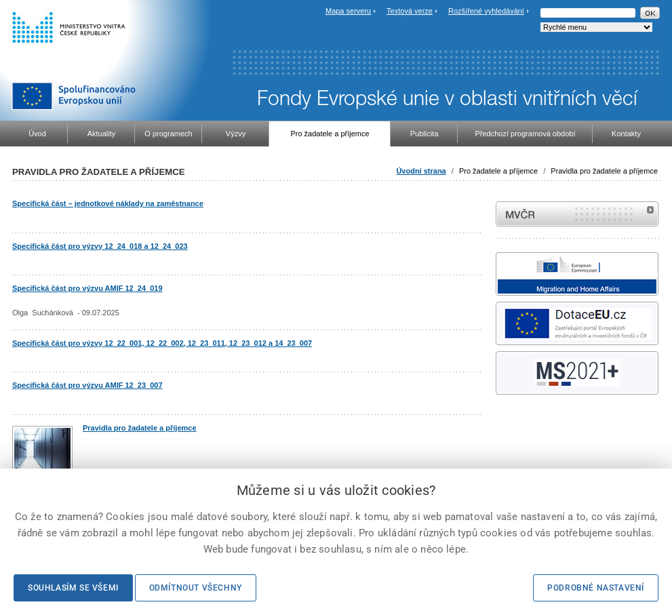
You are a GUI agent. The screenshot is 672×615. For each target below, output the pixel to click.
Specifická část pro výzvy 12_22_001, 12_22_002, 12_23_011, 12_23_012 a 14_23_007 (162, 343)
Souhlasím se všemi (73, 588)
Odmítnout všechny (195, 588)
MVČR (577, 213)
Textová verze (410, 11)
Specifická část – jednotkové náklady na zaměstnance (107, 203)
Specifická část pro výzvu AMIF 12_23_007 (87, 385)
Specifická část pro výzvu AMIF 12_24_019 (87, 288)
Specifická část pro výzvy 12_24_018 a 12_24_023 (100, 246)
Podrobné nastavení (595, 588)
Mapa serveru (348, 11)
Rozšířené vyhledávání (486, 11)
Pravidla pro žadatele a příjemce (604, 171)
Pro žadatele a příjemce (498, 171)
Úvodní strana (421, 171)
